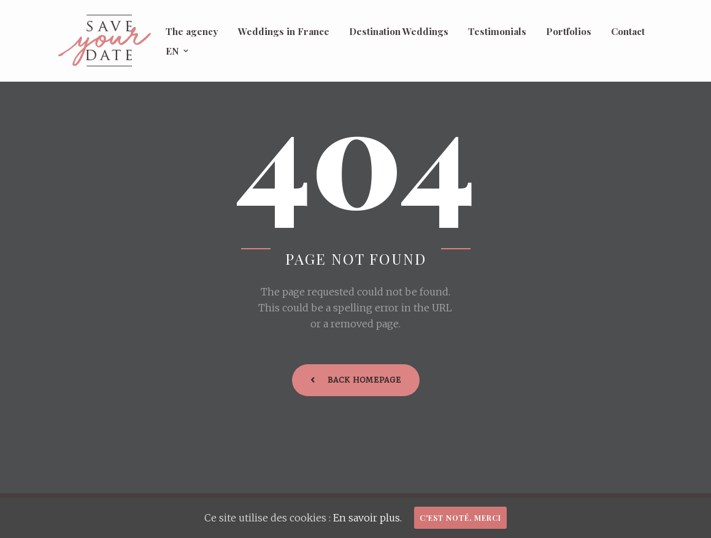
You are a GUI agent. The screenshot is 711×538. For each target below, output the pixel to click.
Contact (628, 31)
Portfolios (568, 31)
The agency (192, 31)
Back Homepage (355, 379)
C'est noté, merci (460, 518)
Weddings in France (283, 31)
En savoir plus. (367, 518)
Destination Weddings (398, 31)
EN (172, 50)
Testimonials (497, 31)
